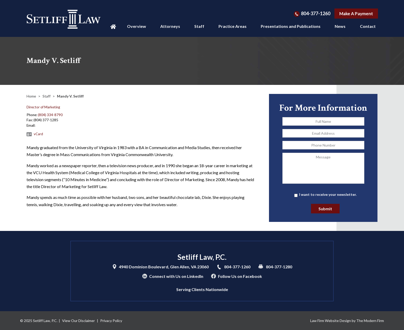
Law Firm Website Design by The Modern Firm (347, 320)
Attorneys (170, 26)
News (340, 26)
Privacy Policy (111, 320)
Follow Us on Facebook (240, 276)
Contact (368, 26)
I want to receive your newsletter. (328, 194)
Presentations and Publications (291, 26)
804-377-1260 (315, 13)
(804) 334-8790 (50, 115)
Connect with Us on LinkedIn (176, 276)
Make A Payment (356, 13)
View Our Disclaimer (78, 320)
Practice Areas (232, 26)
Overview (136, 26)
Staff (199, 26)
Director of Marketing (43, 107)
